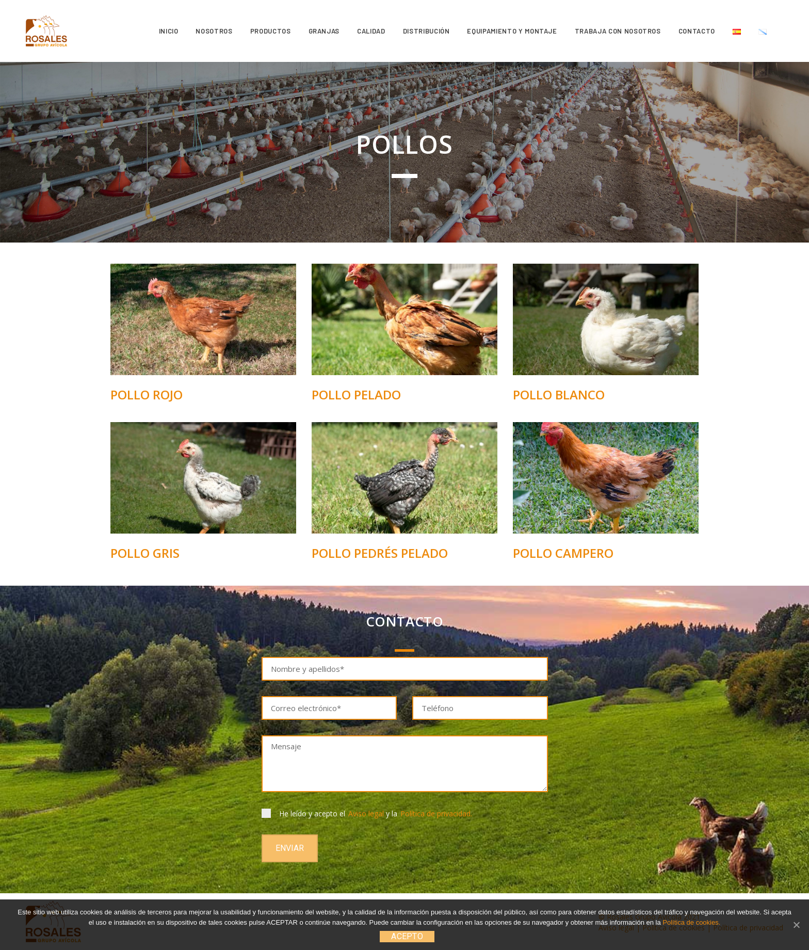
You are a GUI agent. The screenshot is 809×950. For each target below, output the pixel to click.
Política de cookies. (691, 922)
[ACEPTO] (796, 925)
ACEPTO (407, 936)
